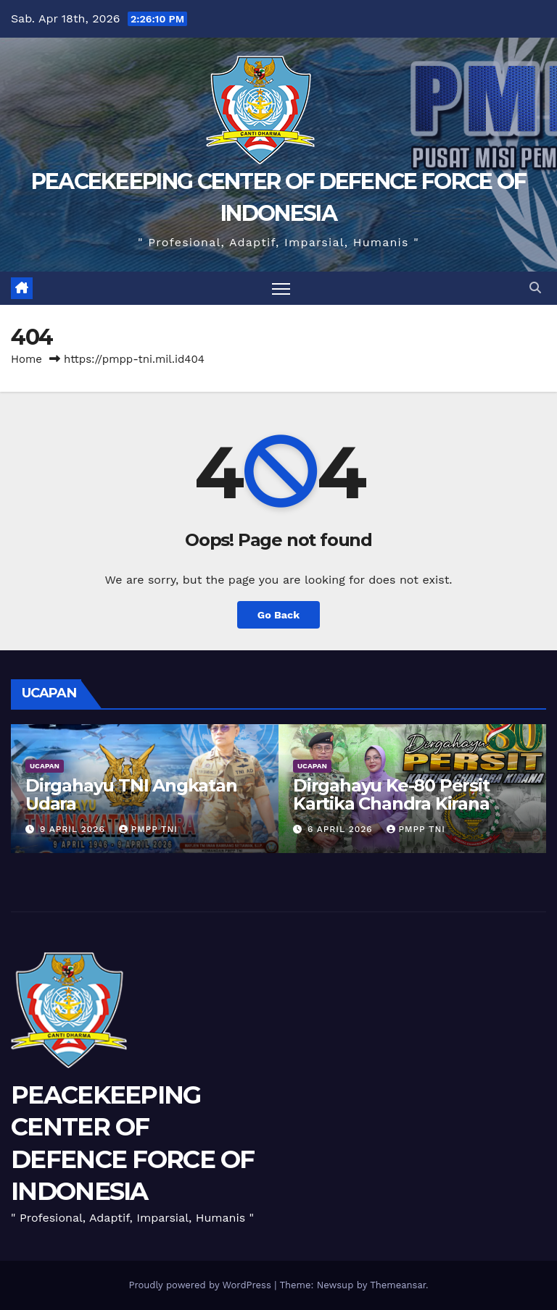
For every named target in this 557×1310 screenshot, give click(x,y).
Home (26, 359)
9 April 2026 (74, 829)
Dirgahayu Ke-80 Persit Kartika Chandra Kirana (391, 794)
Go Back (278, 615)
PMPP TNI (148, 829)
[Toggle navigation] (281, 288)
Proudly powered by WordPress (201, 1285)
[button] (535, 288)
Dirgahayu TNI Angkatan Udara (131, 794)
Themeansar (398, 1285)
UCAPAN (44, 766)
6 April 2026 (342, 829)
